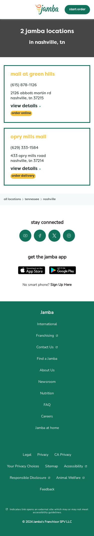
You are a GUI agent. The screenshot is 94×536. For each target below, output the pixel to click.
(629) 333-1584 (24, 148)
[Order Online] (21, 113)
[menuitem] (47, 324)
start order (77, 9)
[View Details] (26, 106)
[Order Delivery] (23, 176)
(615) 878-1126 (24, 85)
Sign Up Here (60, 284)
